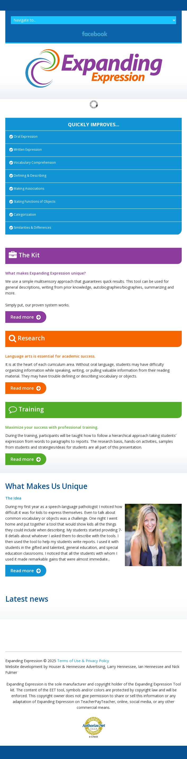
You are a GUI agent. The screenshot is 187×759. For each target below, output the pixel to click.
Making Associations (26, 188)
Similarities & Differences (30, 227)
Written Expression (25, 149)
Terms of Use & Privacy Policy (83, 660)
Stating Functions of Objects (32, 201)
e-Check (93, 736)
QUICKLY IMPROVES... (93, 124)
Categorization (22, 214)
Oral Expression (23, 136)
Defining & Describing (27, 175)
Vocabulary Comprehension (32, 162)
